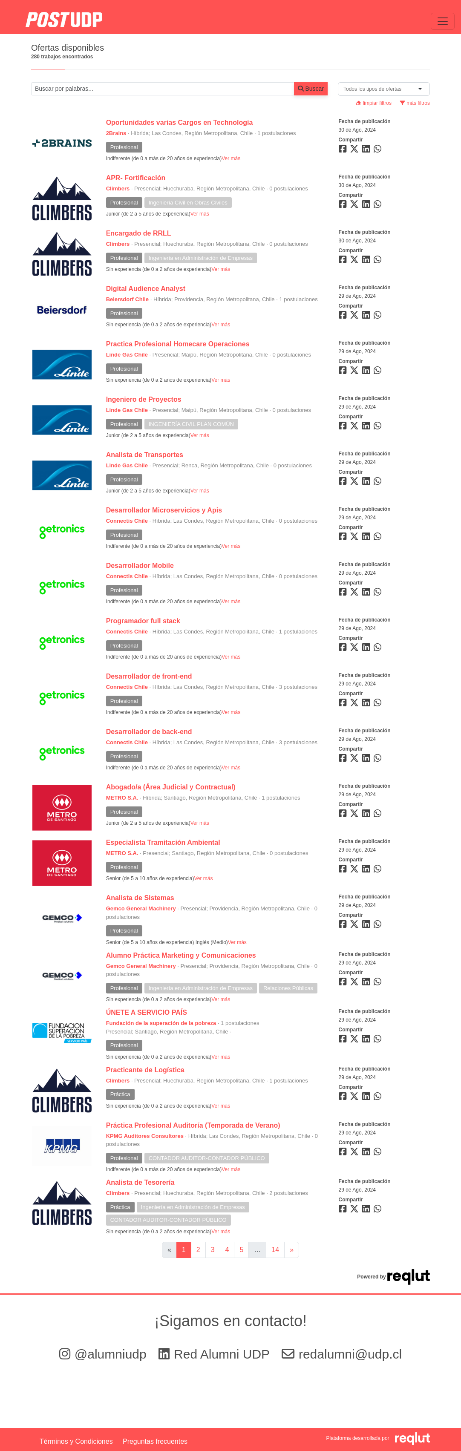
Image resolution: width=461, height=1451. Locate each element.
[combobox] (374, 89)
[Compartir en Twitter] (355, 150)
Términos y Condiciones (76, 1441)
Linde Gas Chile (127, 354)
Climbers (118, 188)
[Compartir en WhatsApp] (378, 150)
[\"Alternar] (443, 21)
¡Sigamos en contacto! (230, 1321)
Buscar (311, 88)
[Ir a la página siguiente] (291, 1250)
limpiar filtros (373, 103)
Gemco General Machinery (141, 908)
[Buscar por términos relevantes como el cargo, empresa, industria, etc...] (162, 88)
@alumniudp (104, 1354)
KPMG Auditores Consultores (145, 1136)
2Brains (116, 133)
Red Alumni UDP (215, 1354)
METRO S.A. (122, 798)
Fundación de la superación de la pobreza (161, 1023)
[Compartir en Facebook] (344, 150)
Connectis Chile (127, 521)
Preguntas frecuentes (155, 1441)
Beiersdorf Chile (127, 299)
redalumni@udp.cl (342, 1354)
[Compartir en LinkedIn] (367, 150)
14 (275, 1249)
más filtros (415, 103)
